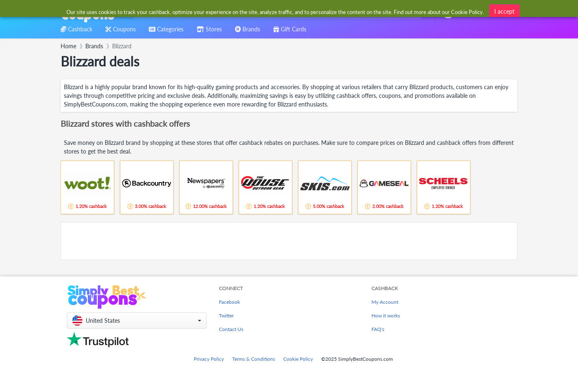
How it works (385, 315)
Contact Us (231, 329)
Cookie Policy (298, 359)
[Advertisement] (289, 241)
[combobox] (275, 12)
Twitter (226, 315)
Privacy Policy (209, 359)
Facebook (229, 302)
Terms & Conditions (253, 359)
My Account (384, 302)
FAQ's (377, 329)
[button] (137, 320)
